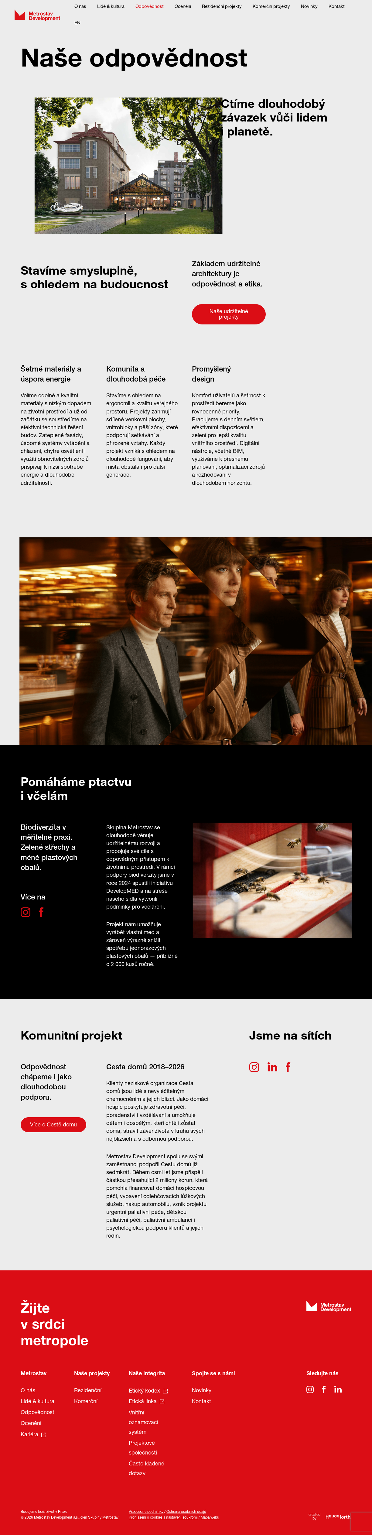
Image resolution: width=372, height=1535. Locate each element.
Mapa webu (210, 1518)
